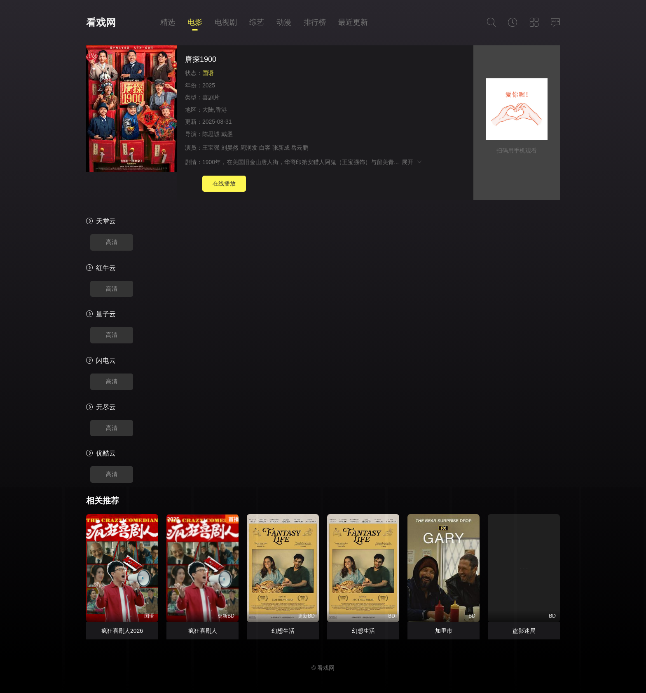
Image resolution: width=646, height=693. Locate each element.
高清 (111, 242)
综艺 (256, 22)
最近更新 (353, 22)
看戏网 (101, 22)
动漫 (283, 22)
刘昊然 (230, 147)
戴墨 (227, 134)
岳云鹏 (299, 147)
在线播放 (224, 183)
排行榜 (315, 22)
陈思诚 (211, 134)
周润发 (248, 147)
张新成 (281, 147)
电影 (194, 22)
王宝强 (211, 147)
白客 (265, 147)
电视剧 (226, 22)
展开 (412, 162)
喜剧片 (211, 97)
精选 (167, 22)
